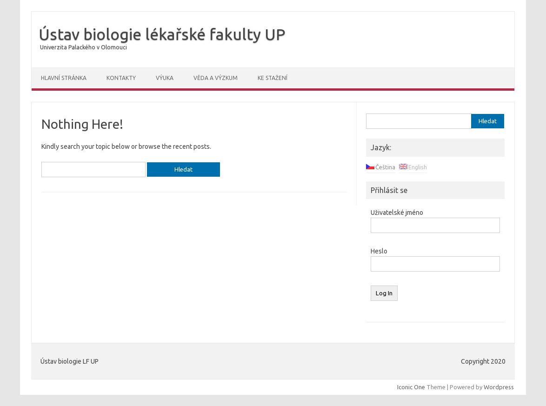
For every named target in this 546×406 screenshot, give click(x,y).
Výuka (164, 78)
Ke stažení (272, 78)
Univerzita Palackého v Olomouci (83, 47)
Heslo (379, 251)
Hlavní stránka (64, 78)
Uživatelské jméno (397, 212)
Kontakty (121, 78)
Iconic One (411, 387)
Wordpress (499, 387)
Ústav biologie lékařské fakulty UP (162, 34)
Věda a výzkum (215, 78)
